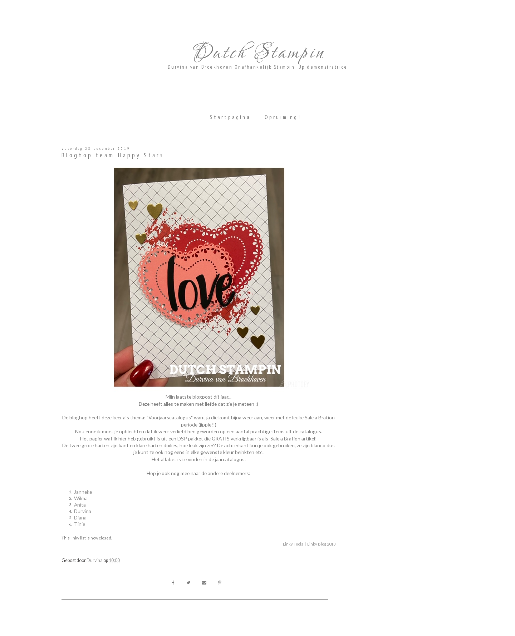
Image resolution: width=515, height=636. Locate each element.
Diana (80, 517)
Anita (80, 505)
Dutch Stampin (257, 53)
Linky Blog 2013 (321, 544)
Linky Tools (293, 544)
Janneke (83, 492)
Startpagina (230, 117)
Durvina (82, 511)
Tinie (79, 524)
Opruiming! (283, 117)
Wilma (81, 498)
